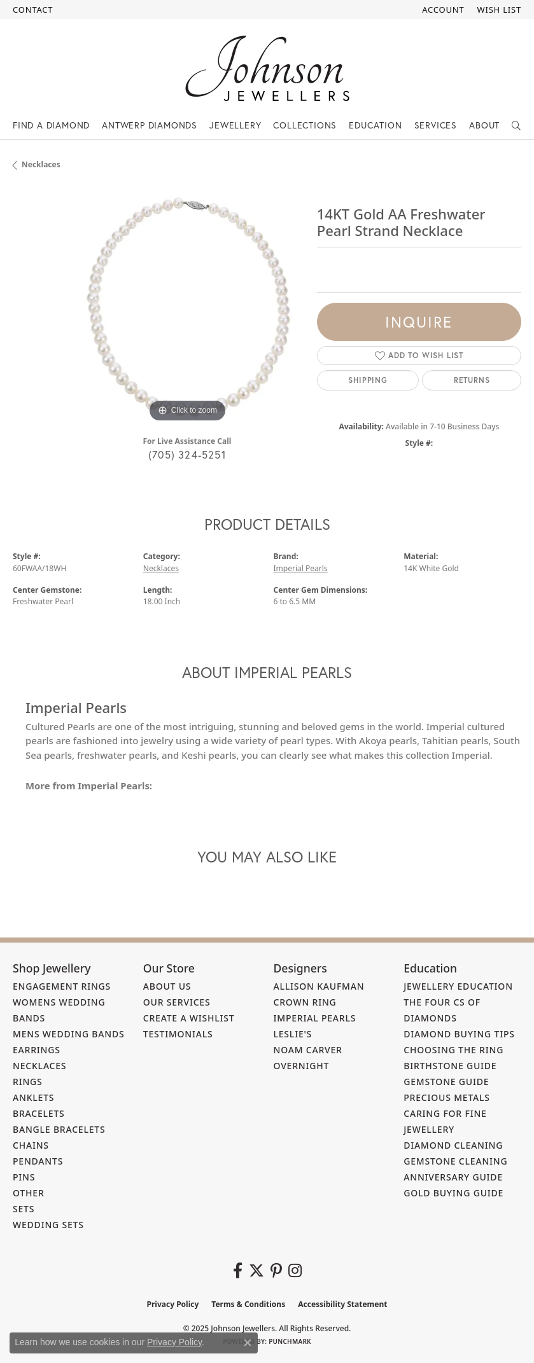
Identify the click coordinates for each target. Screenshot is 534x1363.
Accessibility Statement (342, 1304)
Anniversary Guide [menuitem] (453, 1177)
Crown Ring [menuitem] (305, 1002)
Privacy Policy (173, 1304)
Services (435, 125)
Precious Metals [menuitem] (447, 1097)
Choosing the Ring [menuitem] (453, 1050)
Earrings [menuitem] (36, 1050)
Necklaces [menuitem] (39, 1066)
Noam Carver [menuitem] (308, 1050)
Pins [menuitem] (24, 1177)
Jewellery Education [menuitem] (458, 986)
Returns (472, 380)
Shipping (367, 380)
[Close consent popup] (247, 1342)
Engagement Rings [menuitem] (62, 986)
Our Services (177, 1002)
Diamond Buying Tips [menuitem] (459, 1034)
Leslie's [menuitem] (293, 1034)
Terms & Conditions (248, 1304)
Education (375, 125)
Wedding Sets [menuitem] (48, 1225)
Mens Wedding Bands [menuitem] (68, 1034)
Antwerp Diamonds (149, 125)
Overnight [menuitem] (302, 1066)
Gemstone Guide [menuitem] (446, 1082)
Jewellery (235, 125)
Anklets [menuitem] (33, 1097)
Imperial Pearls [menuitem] (315, 1018)
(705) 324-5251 (187, 454)
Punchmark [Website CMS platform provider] (290, 1341)
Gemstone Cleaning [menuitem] (455, 1161)
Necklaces (41, 164)
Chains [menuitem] (31, 1145)
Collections (305, 125)
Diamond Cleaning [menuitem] (453, 1145)
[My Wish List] (499, 9)
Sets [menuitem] (23, 1209)
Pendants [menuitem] (38, 1161)
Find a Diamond (51, 125)
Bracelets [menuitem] (39, 1113)
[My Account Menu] (443, 9)
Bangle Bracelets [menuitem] (59, 1129)
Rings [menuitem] (28, 1082)
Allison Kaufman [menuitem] (319, 986)
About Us (167, 986)
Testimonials (178, 1034)
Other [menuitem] (29, 1193)
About (484, 125)
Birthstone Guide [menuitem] (450, 1066)
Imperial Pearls (301, 568)
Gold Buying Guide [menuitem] (453, 1193)
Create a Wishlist (189, 1018)
